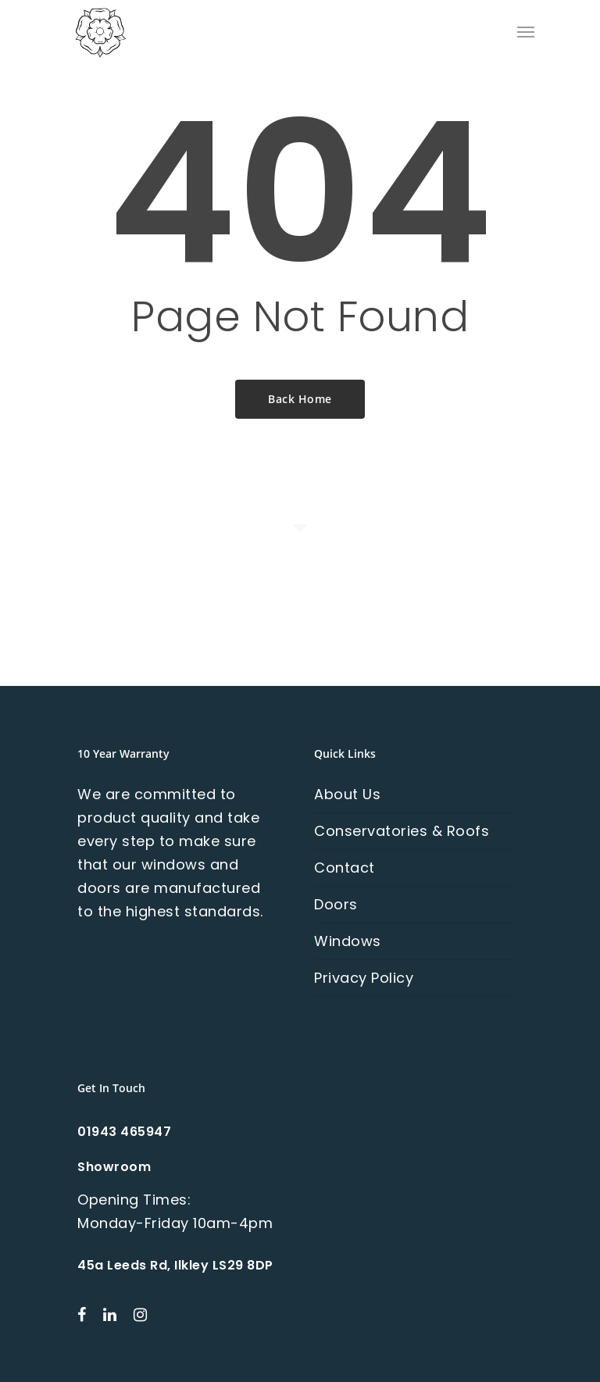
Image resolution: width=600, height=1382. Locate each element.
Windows (347, 941)
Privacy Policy (363, 977)
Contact (344, 867)
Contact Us (300, 631)
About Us (347, 794)
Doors (336, 904)
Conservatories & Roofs (401, 831)
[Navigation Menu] (525, 31)
